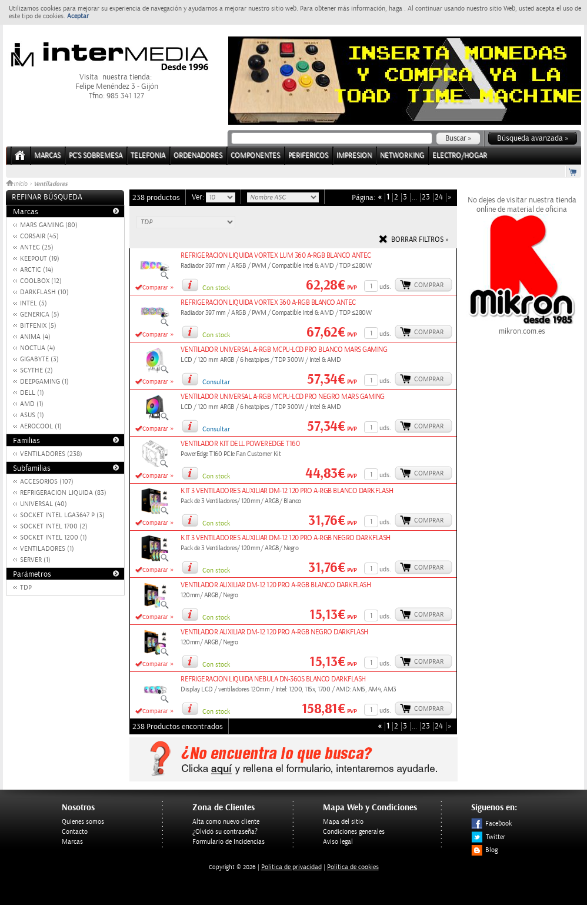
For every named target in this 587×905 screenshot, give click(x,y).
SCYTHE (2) (36, 370)
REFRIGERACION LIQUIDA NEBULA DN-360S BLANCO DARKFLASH (273, 679)
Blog (484, 850)
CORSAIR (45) (39, 236)
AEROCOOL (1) (41, 426)
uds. (385, 287)
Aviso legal (338, 842)
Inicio (17, 184)
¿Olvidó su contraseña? (225, 832)
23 (426, 197)
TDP (26, 587)
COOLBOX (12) (41, 281)
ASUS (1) (32, 415)
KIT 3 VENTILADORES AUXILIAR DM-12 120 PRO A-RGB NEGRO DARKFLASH (286, 538)
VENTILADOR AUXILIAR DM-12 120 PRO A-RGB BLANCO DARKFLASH (276, 585)
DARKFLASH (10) (44, 292)
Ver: (199, 197)
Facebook (491, 823)
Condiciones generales (354, 832)
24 (439, 197)
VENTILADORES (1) (47, 549)
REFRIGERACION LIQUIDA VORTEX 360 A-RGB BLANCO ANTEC (268, 302)
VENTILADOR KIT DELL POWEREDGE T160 (240, 444)
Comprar (428, 285)
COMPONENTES (255, 155)
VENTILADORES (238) (51, 454)
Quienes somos (83, 822)
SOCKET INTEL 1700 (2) (54, 526)
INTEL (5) (33, 303)
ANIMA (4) (35, 337)
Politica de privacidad (291, 867)
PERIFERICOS (308, 155)
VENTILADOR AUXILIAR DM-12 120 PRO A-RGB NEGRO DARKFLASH (274, 632)
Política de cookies (353, 867)
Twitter (488, 837)
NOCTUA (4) (37, 348)
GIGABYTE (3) (39, 359)
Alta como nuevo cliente (225, 822)
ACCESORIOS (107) (47, 481)
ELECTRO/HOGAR (459, 155)
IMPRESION (354, 155)
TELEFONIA (148, 155)
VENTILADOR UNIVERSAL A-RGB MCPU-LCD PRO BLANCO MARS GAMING (284, 349)
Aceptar (78, 16)
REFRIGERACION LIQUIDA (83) (63, 493)
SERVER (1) (35, 560)
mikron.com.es (521, 326)
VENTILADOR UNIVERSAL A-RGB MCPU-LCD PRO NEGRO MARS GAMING (283, 396)
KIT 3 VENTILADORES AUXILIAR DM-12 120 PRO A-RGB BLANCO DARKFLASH (287, 491)
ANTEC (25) (37, 247)
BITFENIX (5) (38, 326)
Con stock (216, 288)
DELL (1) (32, 393)
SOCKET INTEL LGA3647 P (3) (62, 515)
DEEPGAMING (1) (44, 381)
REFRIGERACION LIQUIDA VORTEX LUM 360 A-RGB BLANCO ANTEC (276, 255)
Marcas (47, 155)
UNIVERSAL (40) (43, 504)
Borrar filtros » (420, 239)
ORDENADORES (198, 155)
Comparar (155, 287)
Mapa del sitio (343, 822)
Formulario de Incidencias (228, 842)
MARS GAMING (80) (49, 225)
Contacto (75, 832)
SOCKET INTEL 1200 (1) (53, 537)
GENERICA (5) (39, 314)
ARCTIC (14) (37, 270)
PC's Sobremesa (95, 155)
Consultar (216, 382)
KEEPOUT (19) (39, 258)
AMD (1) (32, 404)
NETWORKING (402, 155)
